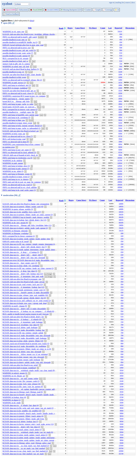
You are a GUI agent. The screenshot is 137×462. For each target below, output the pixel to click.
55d (122, 311)
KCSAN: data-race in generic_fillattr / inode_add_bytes (23, 419)
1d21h (121, 212)
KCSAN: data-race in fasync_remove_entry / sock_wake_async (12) (28, 424)
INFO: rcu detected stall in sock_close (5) (18, 93)
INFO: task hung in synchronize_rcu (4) (17, 158)
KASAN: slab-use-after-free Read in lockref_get (21, 131)
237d (120, 96)
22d (122, 252)
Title (30, 28)
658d (121, 432)
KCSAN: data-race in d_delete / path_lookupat (20, 327)
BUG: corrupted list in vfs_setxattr (15, 58)
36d (120, 37)
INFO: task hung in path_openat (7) (16, 169)
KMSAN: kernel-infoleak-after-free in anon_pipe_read (23, 45)
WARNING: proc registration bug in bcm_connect (21, 144)
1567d (120, 177)
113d (120, 72)
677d (120, 136)
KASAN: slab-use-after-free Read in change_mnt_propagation (26, 204)
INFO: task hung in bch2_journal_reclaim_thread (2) (22, 126)
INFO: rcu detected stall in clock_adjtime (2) (19, 152)
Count (102, 28)
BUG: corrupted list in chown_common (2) (19, 236)
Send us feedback (11, 14)
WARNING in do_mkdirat (12, 161)
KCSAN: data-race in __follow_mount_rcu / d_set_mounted (25, 354)
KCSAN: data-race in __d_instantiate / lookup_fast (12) (23, 287)
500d (121, 413)
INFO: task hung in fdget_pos (14, 120)
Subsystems (22, 10)
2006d (120, 182)
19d (122, 247)
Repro (70, 28)
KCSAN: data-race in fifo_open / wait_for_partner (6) (23, 387)
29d (122, 263)
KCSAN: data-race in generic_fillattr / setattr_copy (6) (23, 207)
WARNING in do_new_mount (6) (15, 223)
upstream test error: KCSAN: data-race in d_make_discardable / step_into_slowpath (34, 260)
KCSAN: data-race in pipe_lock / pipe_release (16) (22, 384)
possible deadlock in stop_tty (13, 72)
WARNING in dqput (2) (12, 400)
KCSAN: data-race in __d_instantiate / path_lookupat (23, 322)
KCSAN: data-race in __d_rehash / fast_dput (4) (21, 405)
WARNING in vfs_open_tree (13, 32)
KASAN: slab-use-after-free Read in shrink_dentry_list (23, 317)
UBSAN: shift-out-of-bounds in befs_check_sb (20, 155)
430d (120, 115)
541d (120, 128)
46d (122, 301)
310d (121, 403)
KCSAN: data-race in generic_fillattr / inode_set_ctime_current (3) (28, 215)
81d (122, 349)
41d (120, 42)
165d (121, 376)
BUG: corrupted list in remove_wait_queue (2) (20, 110)
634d (121, 427)
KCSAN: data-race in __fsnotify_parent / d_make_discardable (26, 293)
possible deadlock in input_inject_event (17, 123)
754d (121, 435)
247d (121, 389)
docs (133, 3)
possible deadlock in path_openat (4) (16, 56)
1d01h (121, 207)
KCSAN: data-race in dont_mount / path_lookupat (21, 360)
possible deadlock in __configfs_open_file (18, 112)
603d (121, 422)
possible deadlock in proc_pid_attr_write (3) (19, 50)
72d (122, 322)
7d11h (120, 32)
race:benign (48, 274)
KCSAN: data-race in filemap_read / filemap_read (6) (23, 392)
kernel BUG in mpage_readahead (15, 88)
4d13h (121, 217)
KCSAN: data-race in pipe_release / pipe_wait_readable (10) (25, 295)
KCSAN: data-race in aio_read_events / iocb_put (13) (23, 284)
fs (26, 32)
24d (122, 260)
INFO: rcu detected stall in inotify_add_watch (20, 37)
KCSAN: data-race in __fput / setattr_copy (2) (20, 263)
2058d (120, 187)
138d (120, 80)
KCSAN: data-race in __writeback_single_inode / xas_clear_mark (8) (29, 370)
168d (121, 379)
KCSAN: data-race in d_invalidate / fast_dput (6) (21, 325)
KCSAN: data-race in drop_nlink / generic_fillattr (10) (23, 341)
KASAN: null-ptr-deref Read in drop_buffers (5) (21, 69)
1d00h (121, 204)
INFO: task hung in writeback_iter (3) (17, 85)
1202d (120, 166)
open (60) (9, 23)
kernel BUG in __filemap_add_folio (16, 101)
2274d (121, 454)
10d (122, 233)
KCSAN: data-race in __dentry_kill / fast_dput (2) (21, 427)
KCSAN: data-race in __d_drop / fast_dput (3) (20, 271)
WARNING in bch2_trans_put (14, 134)
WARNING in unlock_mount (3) (15, 373)
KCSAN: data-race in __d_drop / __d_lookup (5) (21, 252)
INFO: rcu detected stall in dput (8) (16, 142)
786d (120, 142)
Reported (118, 28)
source (127, 3)
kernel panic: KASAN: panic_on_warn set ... (19, 107)
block (39, 107)
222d (120, 91)
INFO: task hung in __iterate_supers (16, 99)
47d (122, 303)
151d (121, 370)
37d (122, 287)
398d (120, 110)
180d (120, 85)
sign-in (111, 3)
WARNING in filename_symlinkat (16, 233)
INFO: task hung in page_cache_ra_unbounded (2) (21, 128)
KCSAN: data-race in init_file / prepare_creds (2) (21, 381)
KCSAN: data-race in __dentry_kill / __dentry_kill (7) (23, 255)
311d (120, 107)
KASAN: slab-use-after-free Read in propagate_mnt (22, 279)
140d (121, 365)
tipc (44, 93)
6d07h (121, 220)
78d (122, 330)
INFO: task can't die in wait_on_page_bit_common (22, 182)
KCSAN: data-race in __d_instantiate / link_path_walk (23, 276)
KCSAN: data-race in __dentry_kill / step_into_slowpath (24, 258)
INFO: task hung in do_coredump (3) (16, 118)
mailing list (120, 3)
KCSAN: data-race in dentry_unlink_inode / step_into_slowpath (27, 362)
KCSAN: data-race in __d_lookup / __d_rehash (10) (22, 319)
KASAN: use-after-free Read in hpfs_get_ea (19, 91)
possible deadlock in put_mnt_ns (15, 40)
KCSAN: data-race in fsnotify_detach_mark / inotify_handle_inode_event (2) (31, 413)
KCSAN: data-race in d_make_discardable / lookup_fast (24, 330)
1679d (120, 179)
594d (121, 419)
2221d (120, 190)
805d (120, 144)
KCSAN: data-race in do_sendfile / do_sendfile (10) (22, 411)
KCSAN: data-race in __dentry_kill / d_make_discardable (24, 309)
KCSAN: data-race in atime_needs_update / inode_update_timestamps (29, 438)
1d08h (121, 209)
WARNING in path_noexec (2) (14, 83)
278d (121, 400)
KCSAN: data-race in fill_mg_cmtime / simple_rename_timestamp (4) (29, 244)
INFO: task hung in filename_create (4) (17, 174)
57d (120, 53)
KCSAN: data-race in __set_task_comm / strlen (20, 379)
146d (121, 368)
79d (122, 336)
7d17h (121, 231)
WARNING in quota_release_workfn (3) (18, 209)
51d (122, 309)
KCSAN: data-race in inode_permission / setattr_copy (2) (24, 290)
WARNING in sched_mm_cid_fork (16, 67)
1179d (120, 161)
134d (120, 77)
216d (121, 384)
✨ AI (117, 10)
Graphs (97, 10)
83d (122, 352)
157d (121, 373)
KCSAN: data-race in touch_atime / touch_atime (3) (22, 430)
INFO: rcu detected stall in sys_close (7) (18, 136)
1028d (120, 158)
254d (121, 392)
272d (121, 395)
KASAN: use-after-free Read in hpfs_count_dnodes (22, 75)
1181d (120, 163)
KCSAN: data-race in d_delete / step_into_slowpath (22, 352)
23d (122, 258)
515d (120, 123)
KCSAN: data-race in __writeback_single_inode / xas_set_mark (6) (28, 432)
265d (120, 99)
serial (30, 72)
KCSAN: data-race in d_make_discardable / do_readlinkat (24, 346)
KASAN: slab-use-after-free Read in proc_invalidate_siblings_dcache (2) (30, 34)
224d (121, 387)
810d (121, 443)
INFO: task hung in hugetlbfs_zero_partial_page (21, 115)
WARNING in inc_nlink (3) (13, 171)
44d (122, 295)
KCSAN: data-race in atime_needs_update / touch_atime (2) (25, 435)
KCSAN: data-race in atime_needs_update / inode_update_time (26, 239)
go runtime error (9, 147)
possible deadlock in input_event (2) (16, 177)
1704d (121, 446)
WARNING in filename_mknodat (15, 231)
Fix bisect (93, 28)
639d (121, 430)
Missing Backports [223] (71, 10)
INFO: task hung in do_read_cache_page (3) (19, 190)
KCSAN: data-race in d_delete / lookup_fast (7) (20, 422)
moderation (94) (12, 195)
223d (120, 93)
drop (32, 21)
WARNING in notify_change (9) (15, 306)
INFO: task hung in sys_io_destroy (16, 179)
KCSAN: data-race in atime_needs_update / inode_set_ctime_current (28, 440)
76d (122, 325)
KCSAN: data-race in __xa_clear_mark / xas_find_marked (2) (26, 446)
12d (122, 236)
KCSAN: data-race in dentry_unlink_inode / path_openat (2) (25, 228)
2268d (121, 451)
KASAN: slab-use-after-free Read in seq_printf (20, 365)
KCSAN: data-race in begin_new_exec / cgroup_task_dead (25, 303)
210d (120, 88)
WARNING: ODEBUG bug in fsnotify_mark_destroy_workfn (26, 217)
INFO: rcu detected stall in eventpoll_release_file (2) (22, 80)
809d (121, 438)
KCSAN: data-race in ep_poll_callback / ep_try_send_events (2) (27, 301)
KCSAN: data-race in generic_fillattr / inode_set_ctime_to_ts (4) (27, 349)
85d (122, 362)
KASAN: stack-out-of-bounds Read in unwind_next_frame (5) (26, 344)
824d (120, 147)
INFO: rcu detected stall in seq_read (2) (17, 185)
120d (120, 75)
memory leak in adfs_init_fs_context (16, 64)
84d (120, 67)
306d (120, 101)
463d (121, 408)
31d (122, 274)
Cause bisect (80, 28)
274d (121, 397)
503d (120, 120)
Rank (61, 28)
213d (121, 381)
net (35, 158)
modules (41, 37)
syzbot (7, 4)
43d (120, 45)
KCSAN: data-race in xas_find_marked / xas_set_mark (23, 454)
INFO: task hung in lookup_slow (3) (16, 166)
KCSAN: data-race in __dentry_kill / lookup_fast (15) (23, 274)
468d (121, 411)
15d (122, 239)
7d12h (121, 228)
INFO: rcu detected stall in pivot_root (17, 48)
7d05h (121, 225)
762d (120, 139)
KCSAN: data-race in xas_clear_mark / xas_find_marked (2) (25, 451)
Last (110, 28)
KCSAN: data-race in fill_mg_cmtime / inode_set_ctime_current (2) (28, 268)
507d (121, 416)
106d (120, 69)
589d (120, 131)
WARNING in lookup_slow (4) (14, 397)
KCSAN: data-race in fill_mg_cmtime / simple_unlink (23, 333)
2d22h (121, 215)
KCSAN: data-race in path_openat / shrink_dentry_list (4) (24, 298)
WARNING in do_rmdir (12, 403)
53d (120, 48)
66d (122, 319)
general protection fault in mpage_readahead (19, 368)
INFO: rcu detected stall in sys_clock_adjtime (20, 187)
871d (120, 153)
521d (120, 126)
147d (120, 83)
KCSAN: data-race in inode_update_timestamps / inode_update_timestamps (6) (32, 250)
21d (122, 250)
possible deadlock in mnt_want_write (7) (18, 53)
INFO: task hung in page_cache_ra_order (18, 104)
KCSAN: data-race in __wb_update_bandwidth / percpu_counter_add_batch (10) (33, 389)
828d (120, 150)
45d (122, 298)
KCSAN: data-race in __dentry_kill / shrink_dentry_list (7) (25, 247)
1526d (120, 174)
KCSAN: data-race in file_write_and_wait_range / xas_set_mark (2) (28, 408)
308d (120, 104)
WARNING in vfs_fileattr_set (14, 376)
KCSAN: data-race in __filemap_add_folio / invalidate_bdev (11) (27, 225)
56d (120, 50)
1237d (120, 169)
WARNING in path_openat (13, 163)
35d (122, 282)
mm (34, 61)
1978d (121, 448)
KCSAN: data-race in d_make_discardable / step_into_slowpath (26, 336)
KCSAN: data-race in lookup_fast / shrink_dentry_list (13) (24, 220)
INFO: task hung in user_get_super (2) (17, 150)
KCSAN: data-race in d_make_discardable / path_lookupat (24, 338)
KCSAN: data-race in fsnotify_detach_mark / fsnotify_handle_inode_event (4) (32, 395)
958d (120, 155)
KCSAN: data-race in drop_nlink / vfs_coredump (21, 266)
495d (120, 118)
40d (120, 40)
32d (122, 279)
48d (122, 306)
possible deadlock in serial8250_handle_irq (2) (20, 42)
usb (35, 123)
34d (120, 34)
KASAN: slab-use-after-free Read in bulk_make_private (24, 282)
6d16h (121, 223)
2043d (120, 185)
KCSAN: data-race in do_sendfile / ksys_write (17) (22, 212)
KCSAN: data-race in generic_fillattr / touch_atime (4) (23, 416)
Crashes (87, 10)
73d (120, 64)
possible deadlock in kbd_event (14, 77)
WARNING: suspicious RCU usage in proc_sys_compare (24, 96)
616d (121, 424)
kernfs (31, 120)
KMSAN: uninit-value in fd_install (16, 242)
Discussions (130, 28)
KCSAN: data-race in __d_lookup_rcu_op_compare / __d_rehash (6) (28, 311)
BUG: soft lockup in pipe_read (14, 139)
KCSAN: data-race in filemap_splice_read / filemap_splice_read (27, 443)
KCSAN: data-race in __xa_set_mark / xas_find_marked (24, 448)
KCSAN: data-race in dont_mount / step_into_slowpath (23, 357)
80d (122, 338)
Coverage (107, 10)
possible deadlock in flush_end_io (15, 61)
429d (120, 112)
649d (120, 134)
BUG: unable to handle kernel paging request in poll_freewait (26, 314)
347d (121, 405)
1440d (120, 171)
